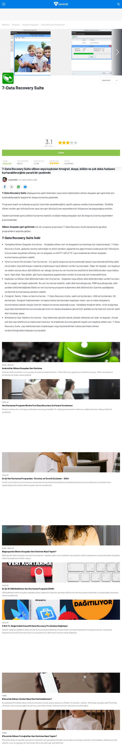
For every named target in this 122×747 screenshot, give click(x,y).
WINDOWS (106, 80)
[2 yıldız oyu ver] (64, 142)
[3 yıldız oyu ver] (68, 142)
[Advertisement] (60, 112)
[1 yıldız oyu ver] (60, 142)
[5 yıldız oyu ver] (75, 142)
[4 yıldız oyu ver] (72, 142)
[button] (116, 52)
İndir (61, 152)
